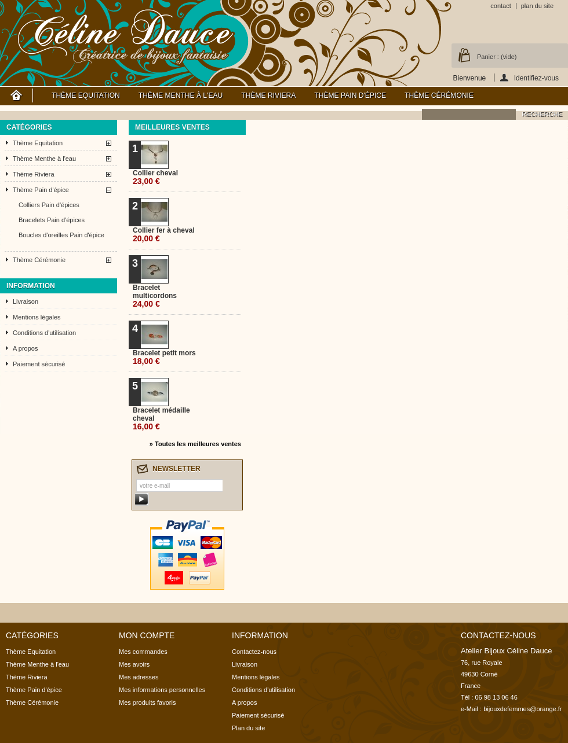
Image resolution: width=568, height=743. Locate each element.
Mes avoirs (134, 664)
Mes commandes (143, 651)
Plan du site (248, 727)
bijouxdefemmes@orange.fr (522, 708)
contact (500, 5)
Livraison (25, 301)
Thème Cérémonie (439, 95)
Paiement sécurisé (39, 364)
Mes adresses (138, 677)
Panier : (496, 56)
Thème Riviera (268, 95)
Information (30, 286)
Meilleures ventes (172, 127)
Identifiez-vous (536, 78)
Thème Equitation (86, 95)
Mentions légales (37, 317)
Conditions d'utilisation (44, 332)
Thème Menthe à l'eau (181, 95)
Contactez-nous (254, 651)
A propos (25, 348)
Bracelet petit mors (164, 357)
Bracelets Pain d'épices (52, 219)
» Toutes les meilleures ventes (195, 443)
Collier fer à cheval (164, 234)
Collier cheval (155, 177)
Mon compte (146, 635)
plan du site (537, 5)
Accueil (16, 95)
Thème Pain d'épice (350, 95)
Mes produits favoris (147, 702)
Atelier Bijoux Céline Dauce (126, 35)
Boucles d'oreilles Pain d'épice (61, 234)
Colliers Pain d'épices (49, 204)
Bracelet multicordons (155, 296)
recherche (542, 114)
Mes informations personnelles (162, 689)
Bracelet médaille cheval (161, 418)
